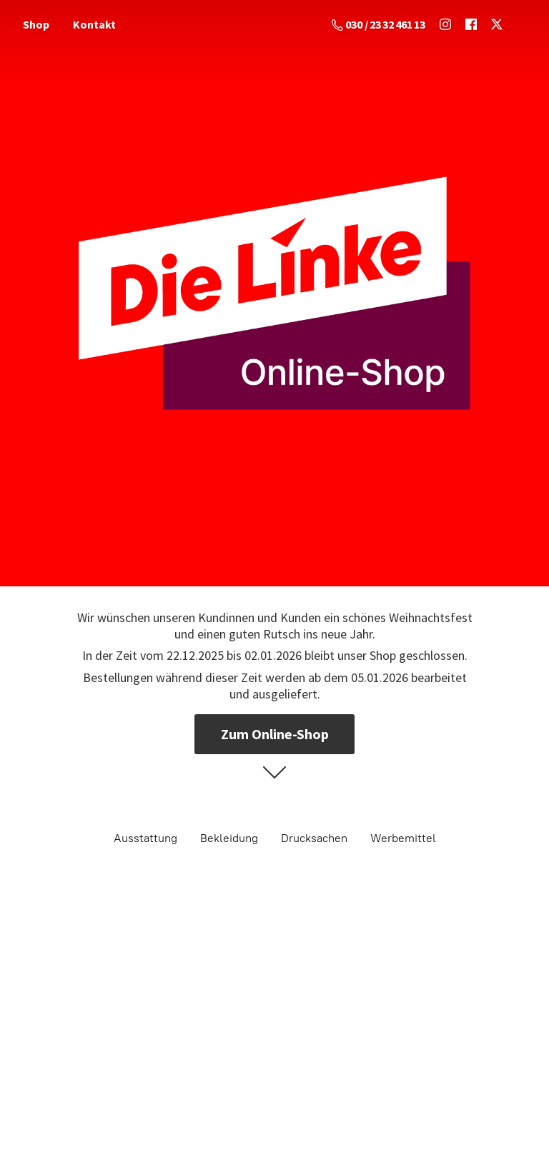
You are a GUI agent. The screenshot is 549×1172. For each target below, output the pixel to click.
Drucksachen (314, 838)
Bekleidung (229, 838)
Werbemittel (403, 838)
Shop (36, 24)
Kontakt (94, 24)
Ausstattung (145, 838)
